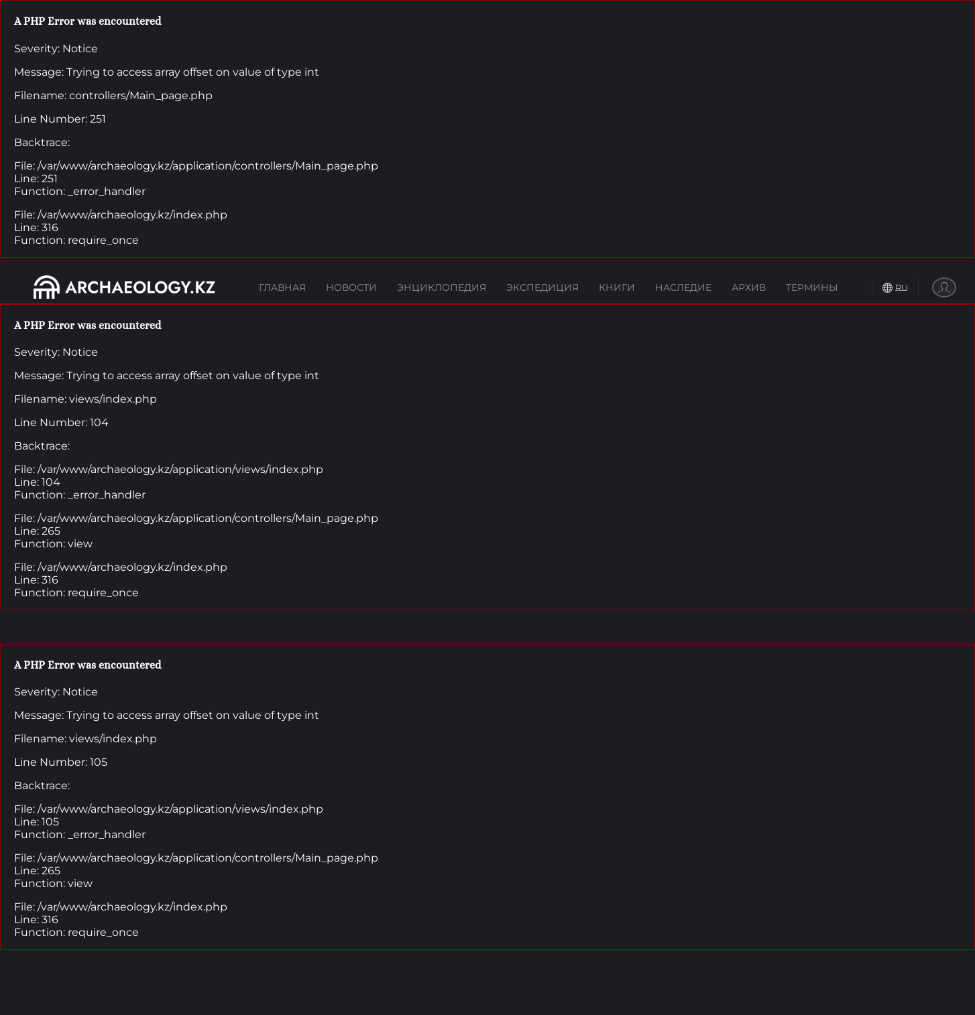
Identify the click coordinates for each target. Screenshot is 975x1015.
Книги (617, 287)
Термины (812, 287)
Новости (351, 287)
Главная (282, 287)
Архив (749, 287)
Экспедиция (542, 287)
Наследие (683, 287)
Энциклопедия (441, 287)
